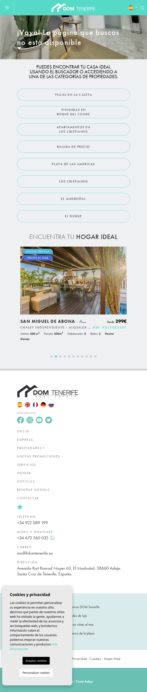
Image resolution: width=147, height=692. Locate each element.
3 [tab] (60, 356)
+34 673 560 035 (35, 538)
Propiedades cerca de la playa (73, 633)
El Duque (73, 216)
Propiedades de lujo (73, 615)
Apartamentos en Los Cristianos (73, 129)
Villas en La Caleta (73, 95)
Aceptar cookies (36, 661)
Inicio (23, 431)
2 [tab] (56, 356)
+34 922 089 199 (32, 523)
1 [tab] (52, 356)
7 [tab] (78, 356)
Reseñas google (33, 490)
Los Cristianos (73, 181)
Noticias (26, 481)
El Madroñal (73, 199)
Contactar (28, 498)
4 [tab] (65, 356)
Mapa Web (112, 658)
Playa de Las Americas (73, 164)
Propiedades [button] (29, 448)
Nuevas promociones (38, 456)
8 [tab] (82, 356)
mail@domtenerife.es (35, 553)
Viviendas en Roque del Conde (73, 112)
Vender (24, 473)
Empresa (25, 440)
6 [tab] (73, 356)
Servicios (26, 465)
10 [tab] (91, 356)
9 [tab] (87, 356)
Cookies (95, 658)
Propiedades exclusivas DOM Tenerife (73, 607)
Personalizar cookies (36, 673)
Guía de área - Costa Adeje (73, 681)
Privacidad (79, 658)
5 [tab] (69, 356)
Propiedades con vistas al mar (73, 624)
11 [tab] (95, 356)
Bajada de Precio (73, 147)
